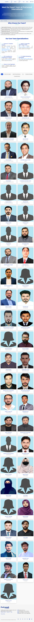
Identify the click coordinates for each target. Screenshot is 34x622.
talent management (9, 59)
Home (2, 20)
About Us (19, 2)
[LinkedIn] (18, 619)
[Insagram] (27, 619)
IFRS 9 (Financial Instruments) (6, 49)
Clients (27, 1)
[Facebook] (25, 619)
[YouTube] (29, 619)
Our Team (5, 20)
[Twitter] (23, 619)
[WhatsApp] (20, 619)
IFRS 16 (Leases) (4, 50)
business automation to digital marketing (26, 58)
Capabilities (6, 1)
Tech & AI (11, 2)
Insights (15, 1)
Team (23, 1)
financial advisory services (5, 48)
